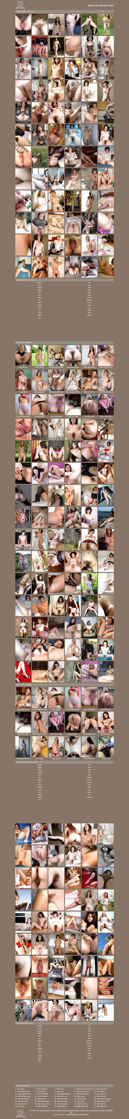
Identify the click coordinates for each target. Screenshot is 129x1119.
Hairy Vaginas (41, 1091)
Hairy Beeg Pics (62, 1104)
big (89, 282)
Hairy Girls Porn (62, 1101)
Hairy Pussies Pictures (104, 1099)
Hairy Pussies (81, 1099)
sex (40, 310)
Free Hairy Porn (23, 1101)
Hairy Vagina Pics (82, 1106)
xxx (40, 317)
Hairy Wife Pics (101, 1106)
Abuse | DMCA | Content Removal (78, 1114)
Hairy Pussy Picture (82, 1091)
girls (39, 292)
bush (89, 285)
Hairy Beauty (101, 1091)
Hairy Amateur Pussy (24, 1094)
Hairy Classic (42, 1099)
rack (39, 307)
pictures (89, 300)
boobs (40, 285)
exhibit (40, 290)
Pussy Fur (80, 1101)
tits (89, 312)
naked (89, 295)
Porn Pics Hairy (42, 1096)
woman (89, 315)
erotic (89, 287)
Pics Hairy (21, 1106)
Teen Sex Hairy (101, 1094)
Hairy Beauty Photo (23, 1091)
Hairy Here (60, 1091)
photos (89, 297)
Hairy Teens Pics (82, 1104)
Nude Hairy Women (83, 1094)
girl (89, 290)
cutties (40, 287)
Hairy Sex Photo (42, 1089)
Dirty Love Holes (23, 1099)
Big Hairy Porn (22, 1104)
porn (89, 302)
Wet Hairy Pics (101, 1104)
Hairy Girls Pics (62, 1096)
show (89, 310)
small (39, 312)
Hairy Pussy (21, 1089)
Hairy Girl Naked (62, 1099)
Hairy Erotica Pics (101, 1089)
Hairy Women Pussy (24, 1096)
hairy (89, 292)
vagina (40, 315)
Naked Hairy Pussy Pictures (85, 1089)
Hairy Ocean (81, 1096)
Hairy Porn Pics (42, 1106)
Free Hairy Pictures (44, 1101)
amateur (39, 282)
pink (39, 302)
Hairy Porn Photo (43, 1094)
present (39, 305)
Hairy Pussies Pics (103, 1101)
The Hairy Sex (101, 1096)
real (89, 307)
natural (39, 297)
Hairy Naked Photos (63, 1094)
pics (39, 300)
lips (40, 295)
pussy (89, 305)
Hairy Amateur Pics (44, 1104)
